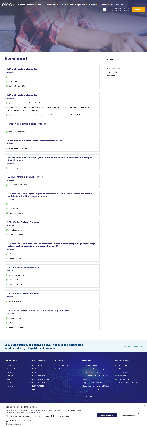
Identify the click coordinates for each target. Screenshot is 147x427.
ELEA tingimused (77, 4)
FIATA (63, 4)
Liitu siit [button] (138, 9)
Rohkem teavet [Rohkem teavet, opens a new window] (36, 413)
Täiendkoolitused (113, 72)
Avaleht (21, 4)
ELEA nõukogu (37, 369)
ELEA (40, 4)
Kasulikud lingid (12, 379)
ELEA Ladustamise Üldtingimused (95, 372)
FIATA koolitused (113, 68)
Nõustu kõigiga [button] (107, 415)
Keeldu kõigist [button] (129, 415)
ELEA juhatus (37, 365)
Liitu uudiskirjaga (133, 346)
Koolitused (52, 4)
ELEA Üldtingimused (90, 365)
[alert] (73, 415)
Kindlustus (10, 376)
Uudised (103, 4)
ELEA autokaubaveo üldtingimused (96, 369)
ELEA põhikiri (37, 372)
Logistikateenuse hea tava (93, 383)
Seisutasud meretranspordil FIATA (96, 386)
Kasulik (92, 4)
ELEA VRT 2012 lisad (40, 383)
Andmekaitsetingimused (92, 389)
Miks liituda (62, 369)
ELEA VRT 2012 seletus (40, 379)
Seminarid (111, 75)
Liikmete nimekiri (64, 365)
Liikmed (30, 4)
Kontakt (115, 4)
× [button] (144, 406)
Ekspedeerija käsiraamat (92, 393)
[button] (49, 424)
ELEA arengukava (39, 376)
